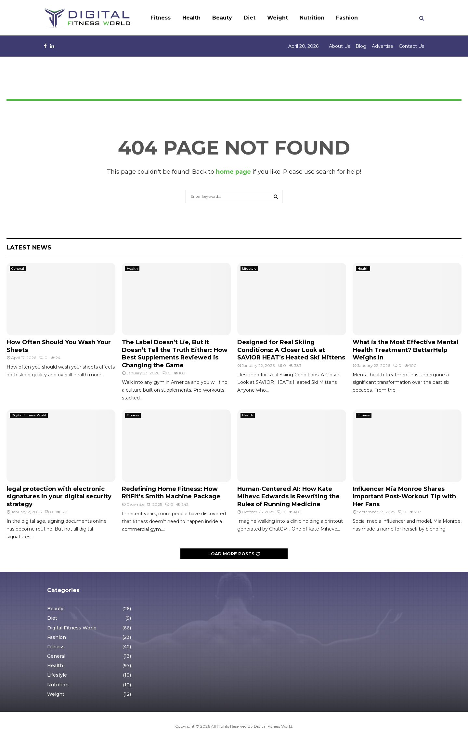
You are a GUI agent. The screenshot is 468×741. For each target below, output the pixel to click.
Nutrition (312, 18)
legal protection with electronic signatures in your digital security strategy (58, 496)
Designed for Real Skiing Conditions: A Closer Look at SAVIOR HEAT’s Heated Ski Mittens (291, 350)
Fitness (160, 18)
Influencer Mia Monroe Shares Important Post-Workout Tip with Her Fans (404, 496)
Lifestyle (249, 268)
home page (233, 171)
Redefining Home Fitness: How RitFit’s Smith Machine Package (171, 492)
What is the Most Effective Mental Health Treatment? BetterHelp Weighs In (405, 350)
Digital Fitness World (28, 415)
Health (191, 18)
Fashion (347, 18)
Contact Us (411, 46)
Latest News (28, 247)
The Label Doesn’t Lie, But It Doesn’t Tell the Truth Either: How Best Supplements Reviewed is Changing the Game (175, 354)
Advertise (382, 46)
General (17, 268)
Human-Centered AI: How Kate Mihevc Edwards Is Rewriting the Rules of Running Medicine (288, 496)
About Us (339, 46)
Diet (249, 18)
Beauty (222, 18)
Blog (361, 46)
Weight (277, 18)
